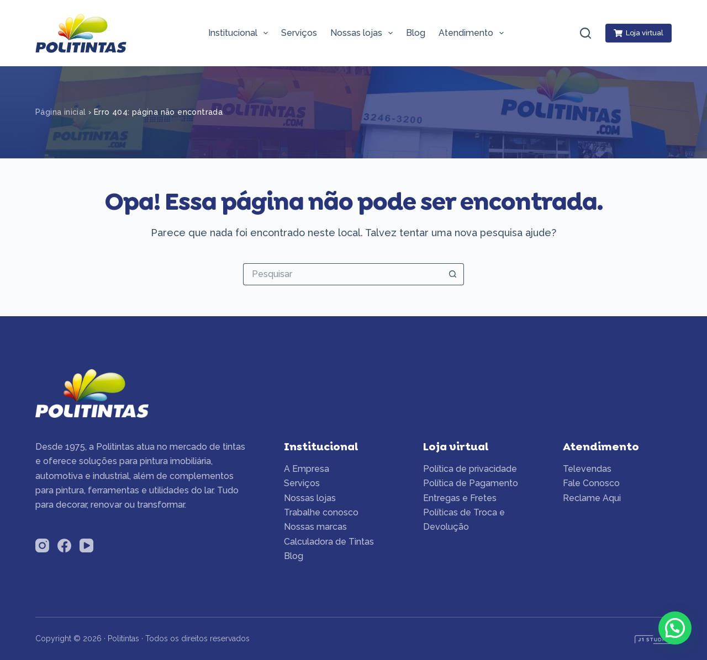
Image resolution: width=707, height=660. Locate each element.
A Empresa (306, 469)
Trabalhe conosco (321, 512)
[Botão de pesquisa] (453, 274)
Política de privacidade (470, 469)
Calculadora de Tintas (329, 541)
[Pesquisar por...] (342, 274)
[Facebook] (64, 545)
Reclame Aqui (592, 498)
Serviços (299, 33)
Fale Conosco (591, 483)
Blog (415, 33)
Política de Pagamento (470, 483)
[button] (675, 628)
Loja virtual (639, 33)
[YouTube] (86, 545)
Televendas (587, 469)
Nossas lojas (363, 33)
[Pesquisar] (585, 33)
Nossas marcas (315, 526)
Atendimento (473, 33)
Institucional (240, 33)
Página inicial (60, 112)
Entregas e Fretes (460, 498)
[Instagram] (42, 545)
